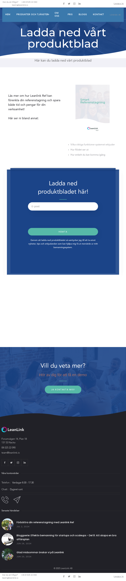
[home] (15, 7)
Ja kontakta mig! (63, 389)
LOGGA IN (115, 15)
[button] (32, 15)
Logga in (119, 3)
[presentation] (51, 221)
